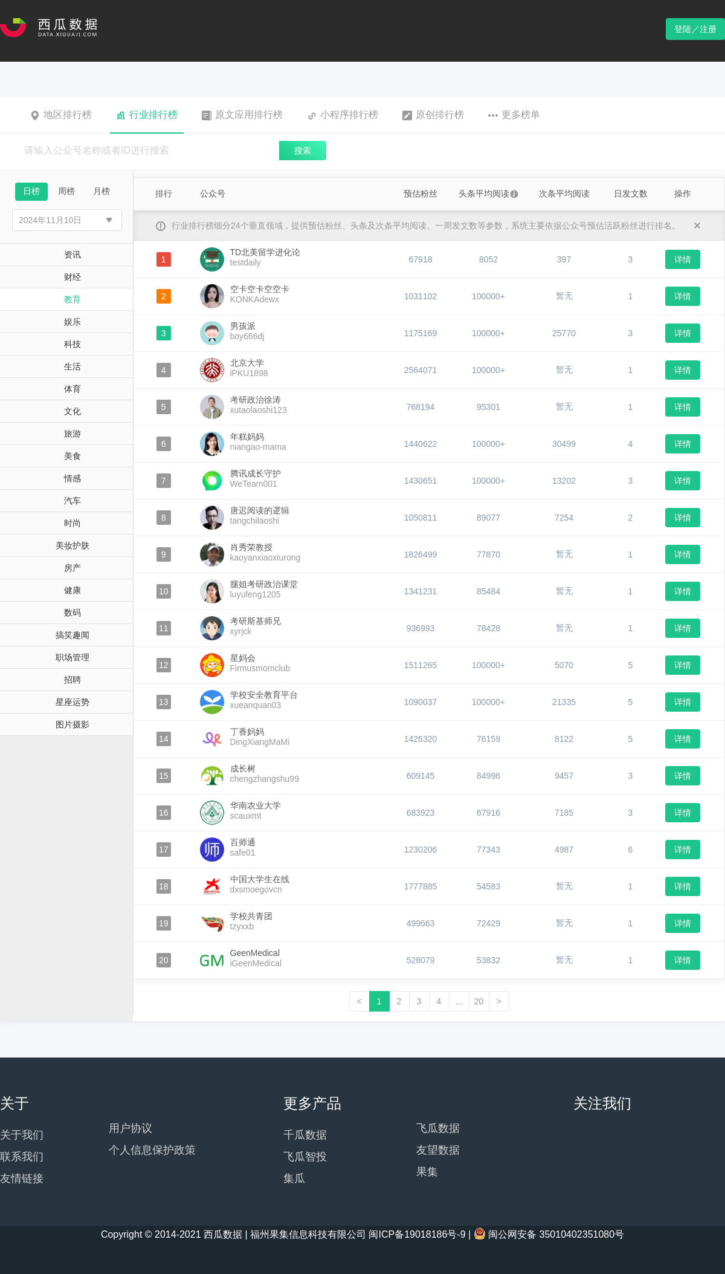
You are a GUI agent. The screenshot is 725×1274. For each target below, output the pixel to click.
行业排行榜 (147, 114)
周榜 (66, 191)
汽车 (72, 500)
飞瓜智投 (305, 1157)
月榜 (101, 191)
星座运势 (72, 702)
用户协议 (130, 1128)
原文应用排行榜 (242, 114)
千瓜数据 (305, 1135)
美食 (72, 456)
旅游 (72, 433)
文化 (72, 411)
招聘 (72, 679)
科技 (72, 344)
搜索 (302, 150)
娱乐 (72, 322)
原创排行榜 (433, 114)
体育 (72, 389)
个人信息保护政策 (152, 1150)
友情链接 (22, 1178)
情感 (72, 478)
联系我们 (22, 1157)
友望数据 (438, 1150)
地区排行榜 (61, 114)
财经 (72, 277)
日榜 (31, 191)
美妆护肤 (72, 545)
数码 (72, 612)
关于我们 (22, 1135)
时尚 (72, 523)
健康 (72, 590)
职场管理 (72, 657)
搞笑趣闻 (72, 635)
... (459, 1001)
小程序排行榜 (342, 114)
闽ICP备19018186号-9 (417, 1234)
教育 (72, 299)
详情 (682, 259)
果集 (427, 1172)
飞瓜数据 (438, 1128)
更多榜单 (514, 114)
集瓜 (294, 1178)
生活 (72, 366)
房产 (72, 568)
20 (479, 1001)
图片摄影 (72, 724)
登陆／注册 (695, 29)
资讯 (72, 254)
